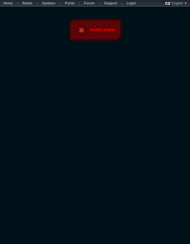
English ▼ (176, 3)
